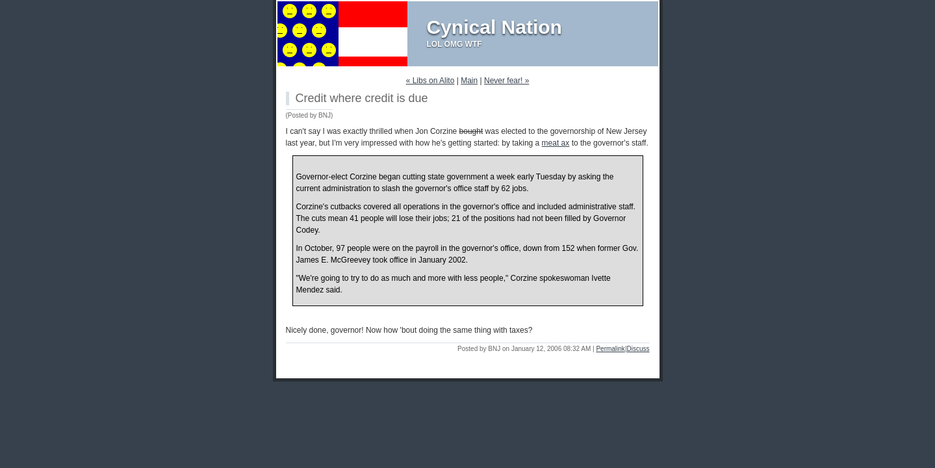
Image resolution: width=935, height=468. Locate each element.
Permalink (610, 348)
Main (469, 80)
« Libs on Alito (430, 80)
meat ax (556, 143)
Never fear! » (506, 80)
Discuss (637, 348)
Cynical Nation (494, 27)
